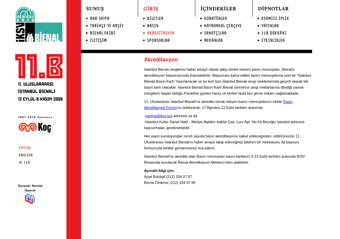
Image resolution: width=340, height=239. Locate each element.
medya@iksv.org (158, 116)
